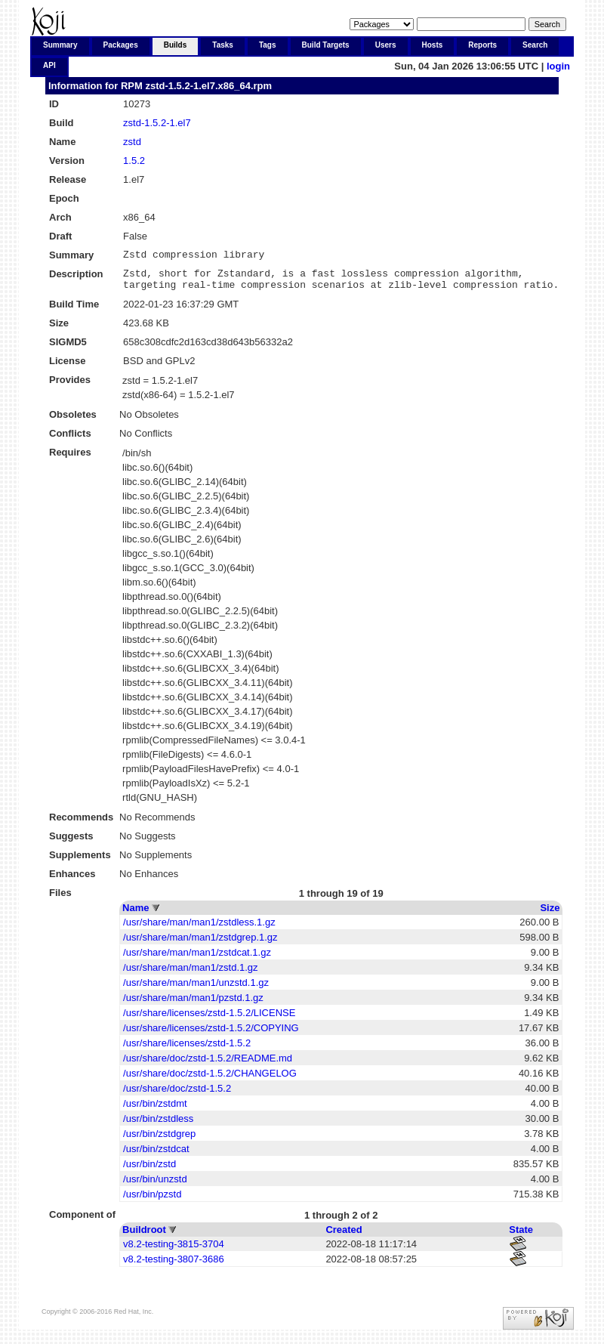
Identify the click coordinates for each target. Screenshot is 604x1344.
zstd (132, 141)
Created (343, 1236)
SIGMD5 (68, 348)
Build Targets (326, 45)
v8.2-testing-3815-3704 (173, 1250)
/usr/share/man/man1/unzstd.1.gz (196, 989)
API (49, 65)
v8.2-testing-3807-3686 (173, 1265)
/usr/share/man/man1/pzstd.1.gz (193, 1004)
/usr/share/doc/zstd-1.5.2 (177, 1095)
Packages (120, 45)
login (558, 66)
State (521, 1236)
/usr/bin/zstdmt (155, 1110)
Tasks (222, 45)
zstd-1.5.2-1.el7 (157, 122)
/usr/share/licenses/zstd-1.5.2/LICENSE (209, 1019)
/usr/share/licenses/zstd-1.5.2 (187, 1049)
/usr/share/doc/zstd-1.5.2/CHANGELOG (210, 1080)
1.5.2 (134, 160)
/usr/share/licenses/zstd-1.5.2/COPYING (211, 1034)
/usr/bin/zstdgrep (159, 1140)
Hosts (432, 45)
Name (135, 914)
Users (385, 45)
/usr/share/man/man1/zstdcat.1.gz (197, 959)
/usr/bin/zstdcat (156, 1155)
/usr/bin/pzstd (152, 1201)
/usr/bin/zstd (149, 1170)
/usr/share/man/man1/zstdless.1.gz (199, 929)
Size (549, 914)
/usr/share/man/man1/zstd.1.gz (190, 974)
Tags (267, 45)
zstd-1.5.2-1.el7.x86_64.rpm (208, 85)
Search (534, 45)
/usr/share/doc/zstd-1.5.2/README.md (207, 1065)
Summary (60, 45)
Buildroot (144, 1236)
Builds (175, 45)
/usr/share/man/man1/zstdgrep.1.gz (200, 944)
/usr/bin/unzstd (155, 1185)
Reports (482, 45)
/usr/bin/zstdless (158, 1125)
